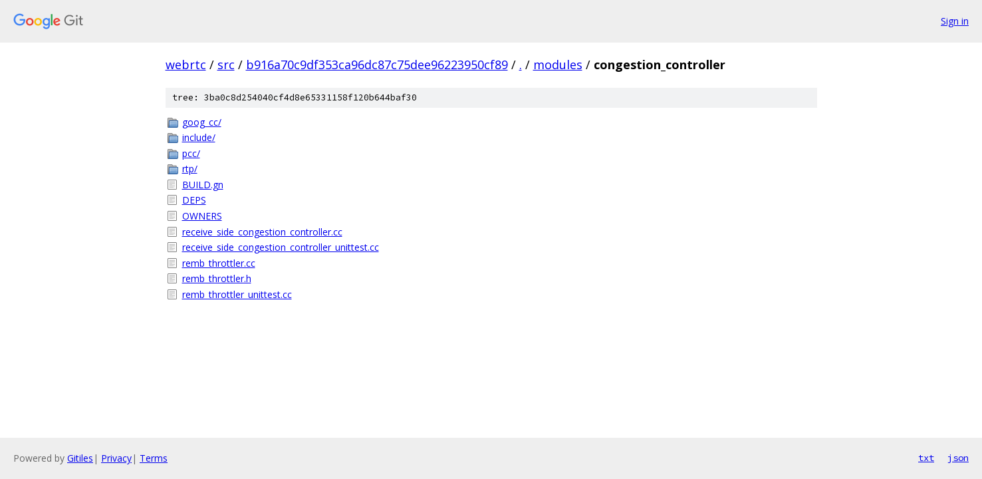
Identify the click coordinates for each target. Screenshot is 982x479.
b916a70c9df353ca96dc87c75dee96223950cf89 (377, 65)
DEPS (194, 200)
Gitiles (80, 458)
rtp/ (189, 168)
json (958, 458)
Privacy (116, 458)
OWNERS (202, 216)
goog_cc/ (201, 122)
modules (557, 65)
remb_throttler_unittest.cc (237, 294)
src (226, 65)
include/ (198, 137)
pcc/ (191, 153)
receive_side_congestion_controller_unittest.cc (280, 247)
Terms (154, 458)
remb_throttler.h (216, 278)
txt (926, 458)
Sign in (955, 21)
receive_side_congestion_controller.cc (262, 232)
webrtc (186, 65)
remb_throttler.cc (218, 263)
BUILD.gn (202, 184)
